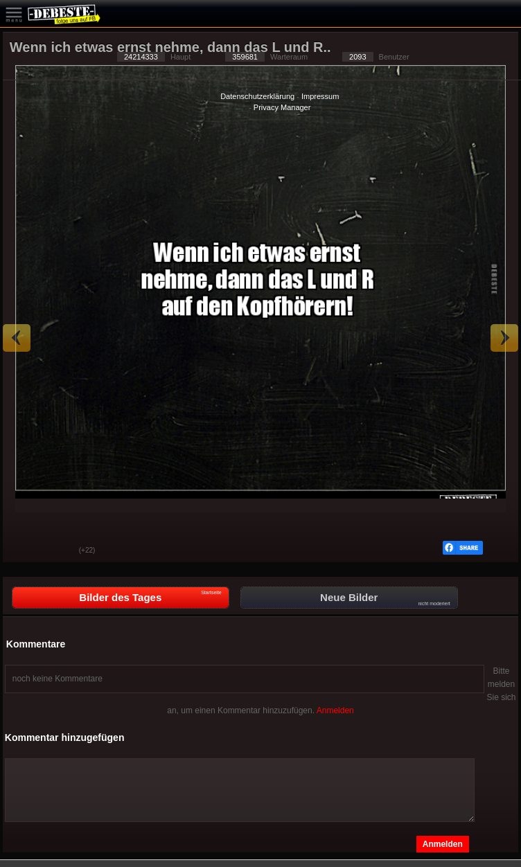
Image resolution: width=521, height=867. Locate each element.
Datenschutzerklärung (257, 96)
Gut (23, 551)
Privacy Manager (282, 107)
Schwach (58, 551)
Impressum (320, 96)
